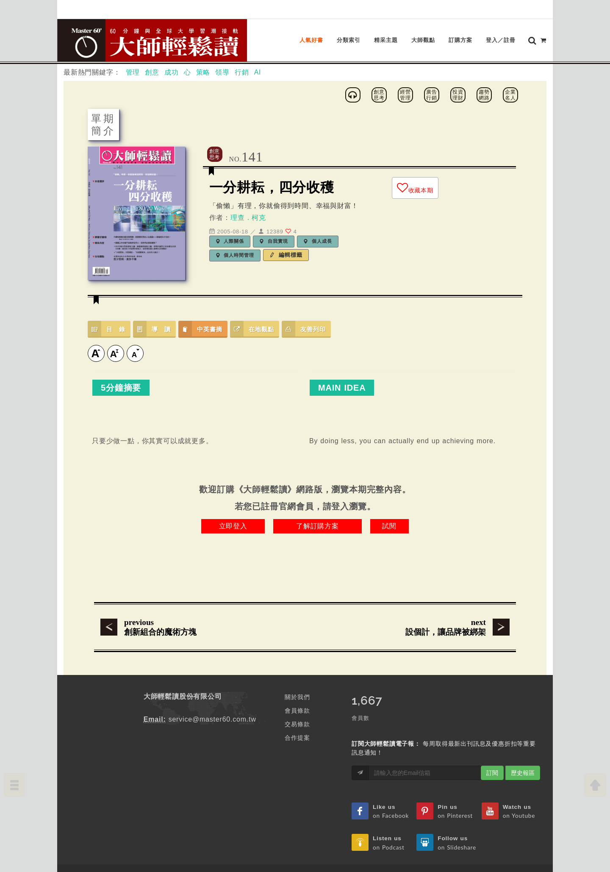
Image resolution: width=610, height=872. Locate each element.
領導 (222, 54)
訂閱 (492, 755)
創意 (152, 54)
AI (257, 54)
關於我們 (297, 679)
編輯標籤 (285, 237)
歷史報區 (523, 755)
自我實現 (273, 223)
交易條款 (297, 706)
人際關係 (230, 223)
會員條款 (297, 692)
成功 (171, 54)
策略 (203, 54)
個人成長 (317, 223)
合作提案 (297, 719)
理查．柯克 (248, 199)
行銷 (242, 54)
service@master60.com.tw (212, 701)
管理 (133, 54)
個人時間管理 (235, 237)
